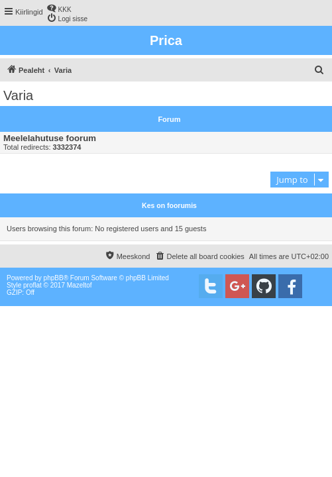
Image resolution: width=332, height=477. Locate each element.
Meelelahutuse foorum (49, 138)
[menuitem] (59, 8)
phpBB (54, 278)
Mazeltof (79, 285)
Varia (18, 95)
